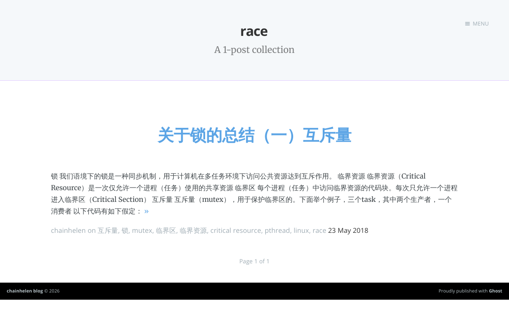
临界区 (166, 230)
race (319, 230)
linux (301, 230)
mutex (142, 230)
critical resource (236, 230)
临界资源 (193, 230)
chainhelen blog (25, 291)
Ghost (495, 291)
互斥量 (108, 230)
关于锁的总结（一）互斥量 (254, 135)
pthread (277, 230)
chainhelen (68, 230)
